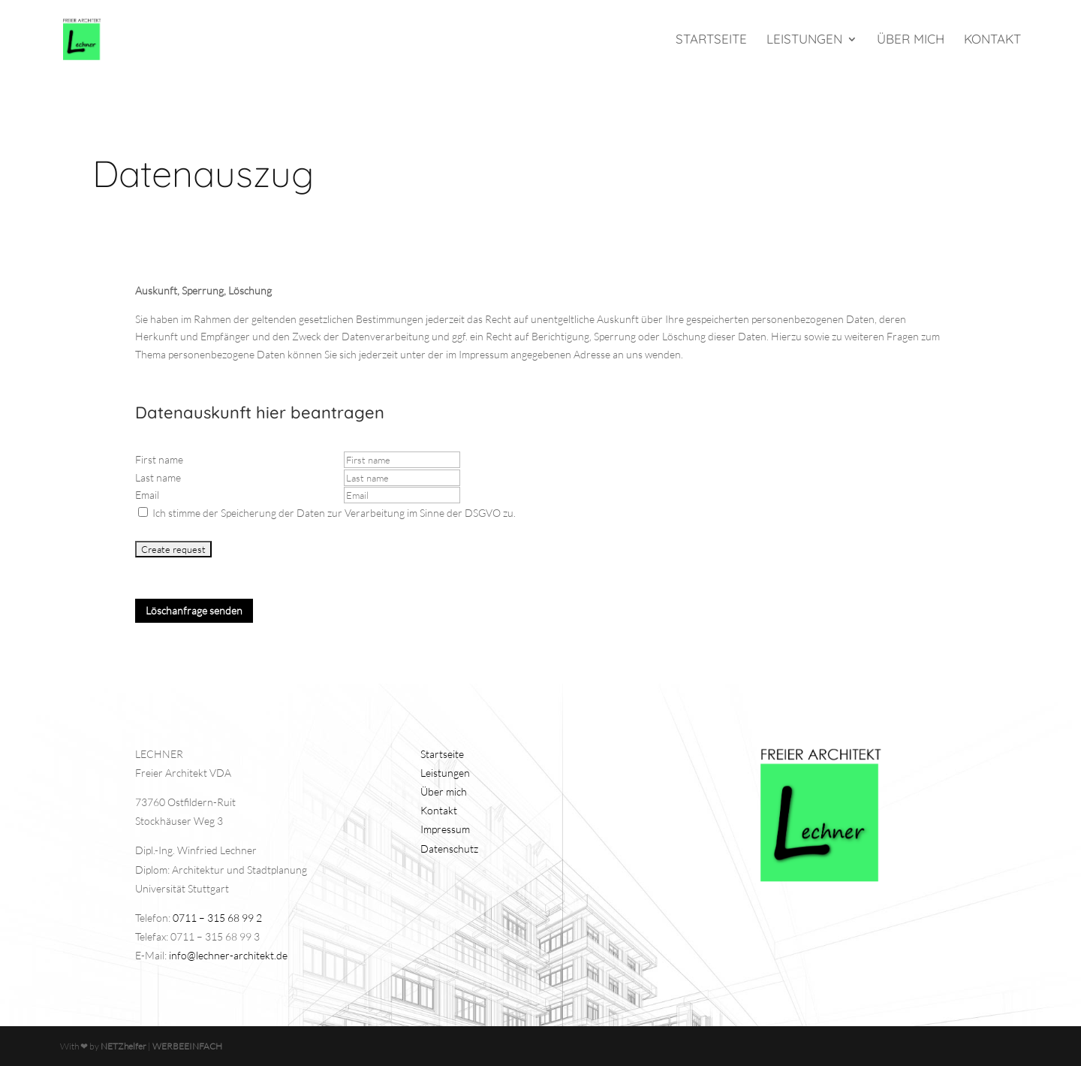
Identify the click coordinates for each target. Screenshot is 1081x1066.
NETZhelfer (123, 1046)
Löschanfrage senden (194, 610)
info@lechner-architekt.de (228, 955)
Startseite (711, 40)
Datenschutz (449, 848)
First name (159, 459)
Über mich (910, 40)
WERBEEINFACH (187, 1046)
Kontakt (992, 40)
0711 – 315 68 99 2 (217, 917)
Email (147, 494)
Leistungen (804, 40)
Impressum (445, 829)
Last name (158, 477)
